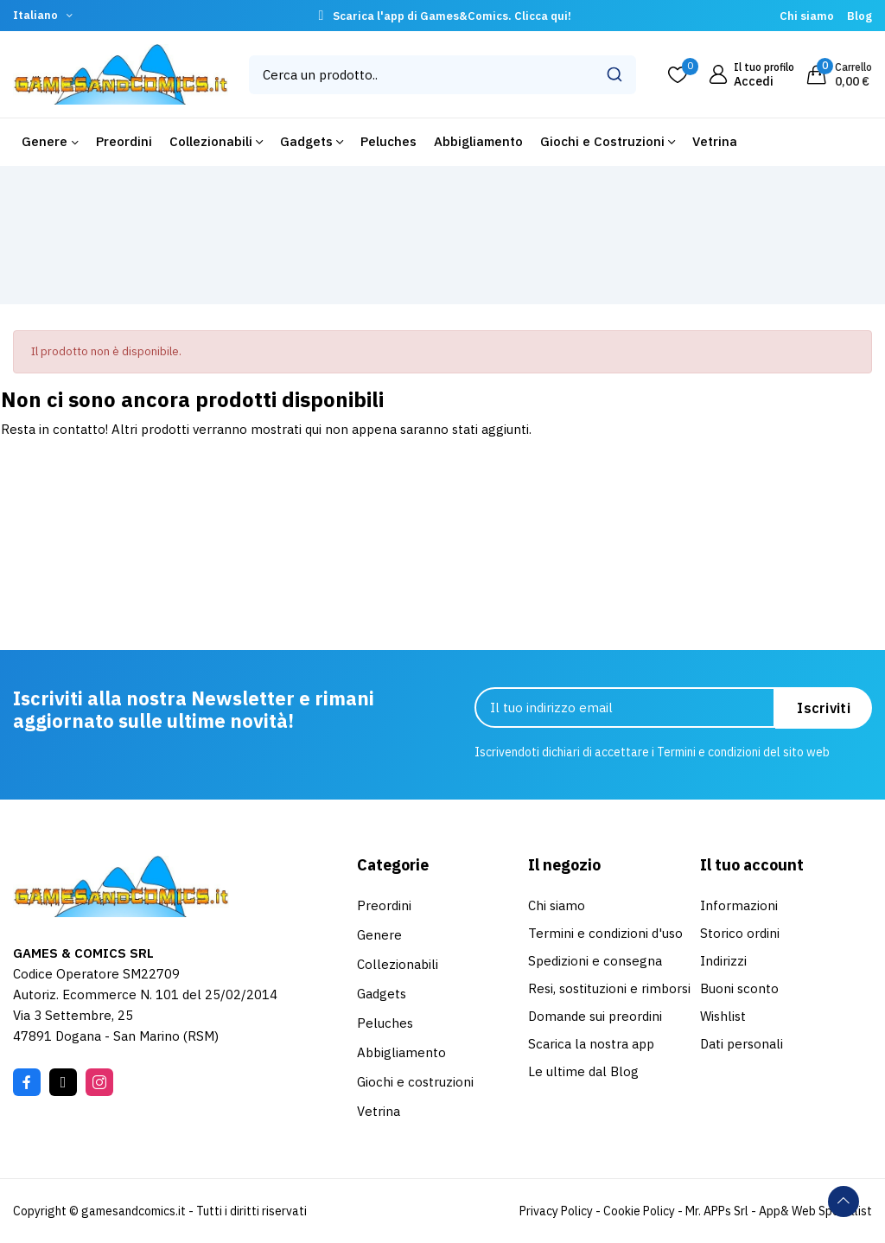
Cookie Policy (639, 1211)
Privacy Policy (556, 1211)
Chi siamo (807, 16)
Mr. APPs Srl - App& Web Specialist (778, 1211)
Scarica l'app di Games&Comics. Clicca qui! (452, 16)
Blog (859, 16)
